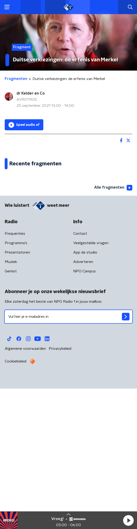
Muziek (11, 405)
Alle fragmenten (113, 331)
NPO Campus (84, 415)
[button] (128, 520)
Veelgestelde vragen (91, 386)
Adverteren (83, 405)
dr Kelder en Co (30, 93)
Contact (80, 377)
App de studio (85, 396)
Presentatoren (17, 396)
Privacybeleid (60, 492)
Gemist (11, 415)
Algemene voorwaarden (25, 492)
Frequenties (15, 377)
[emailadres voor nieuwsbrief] (68, 460)
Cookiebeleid (15, 505)
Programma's (16, 386)
